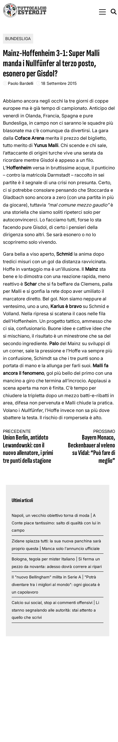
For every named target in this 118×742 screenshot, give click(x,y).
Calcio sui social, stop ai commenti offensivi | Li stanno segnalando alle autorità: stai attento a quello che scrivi (55, 610)
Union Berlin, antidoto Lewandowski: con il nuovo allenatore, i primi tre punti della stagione (28, 447)
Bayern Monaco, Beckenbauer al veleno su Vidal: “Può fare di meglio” (90, 447)
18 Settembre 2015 (59, 83)
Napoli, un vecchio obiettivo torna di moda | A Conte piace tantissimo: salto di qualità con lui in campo (56, 523)
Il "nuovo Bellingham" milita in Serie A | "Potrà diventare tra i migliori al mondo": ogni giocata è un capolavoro (56, 584)
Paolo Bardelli (20, 83)
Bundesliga (18, 38)
